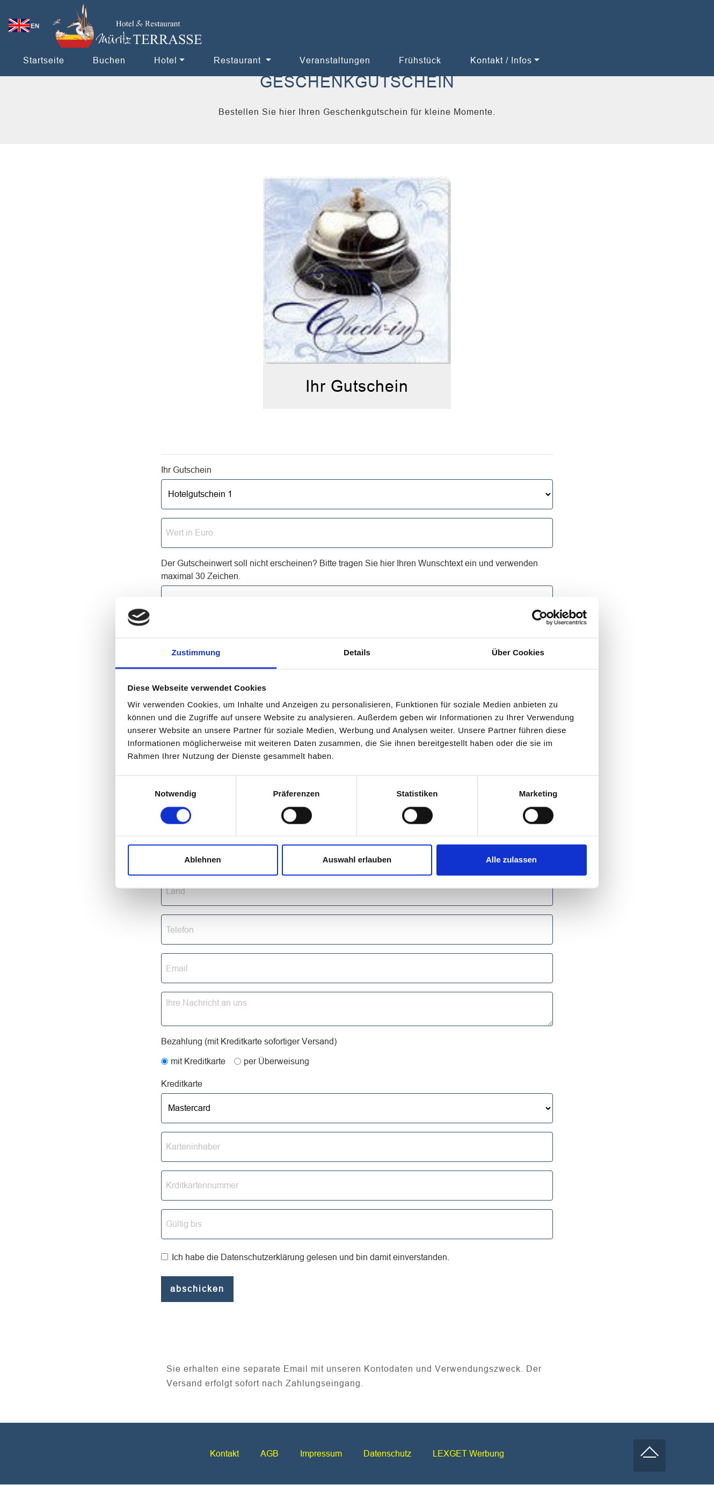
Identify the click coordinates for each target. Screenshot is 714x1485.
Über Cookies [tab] (518, 652)
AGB (269, 1454)
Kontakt (224, 1454)
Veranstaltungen (335, 60)
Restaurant (239, 60)
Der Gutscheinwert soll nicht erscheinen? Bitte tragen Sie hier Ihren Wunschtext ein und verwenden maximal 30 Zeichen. (349, 569)
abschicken (197, 1289)
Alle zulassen (511, 860)
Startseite (43, 60)
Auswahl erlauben (357, 860)
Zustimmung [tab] (196, 652)
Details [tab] (357, 652)
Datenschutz (387, 1454)
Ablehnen (202, 860)
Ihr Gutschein (186, 469)
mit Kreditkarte (198, 1061)
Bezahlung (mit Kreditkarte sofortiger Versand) (249, 1041)
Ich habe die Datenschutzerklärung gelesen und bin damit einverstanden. (310, 1257)
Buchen (109, 60)
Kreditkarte (181, 1083)
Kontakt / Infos (501, 60)
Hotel (165, 60)
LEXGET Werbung (468, 1454)
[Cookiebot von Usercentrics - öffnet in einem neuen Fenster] (540, 617)
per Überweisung (276, 1061)
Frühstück (420, 60)
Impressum (321, 1454)
